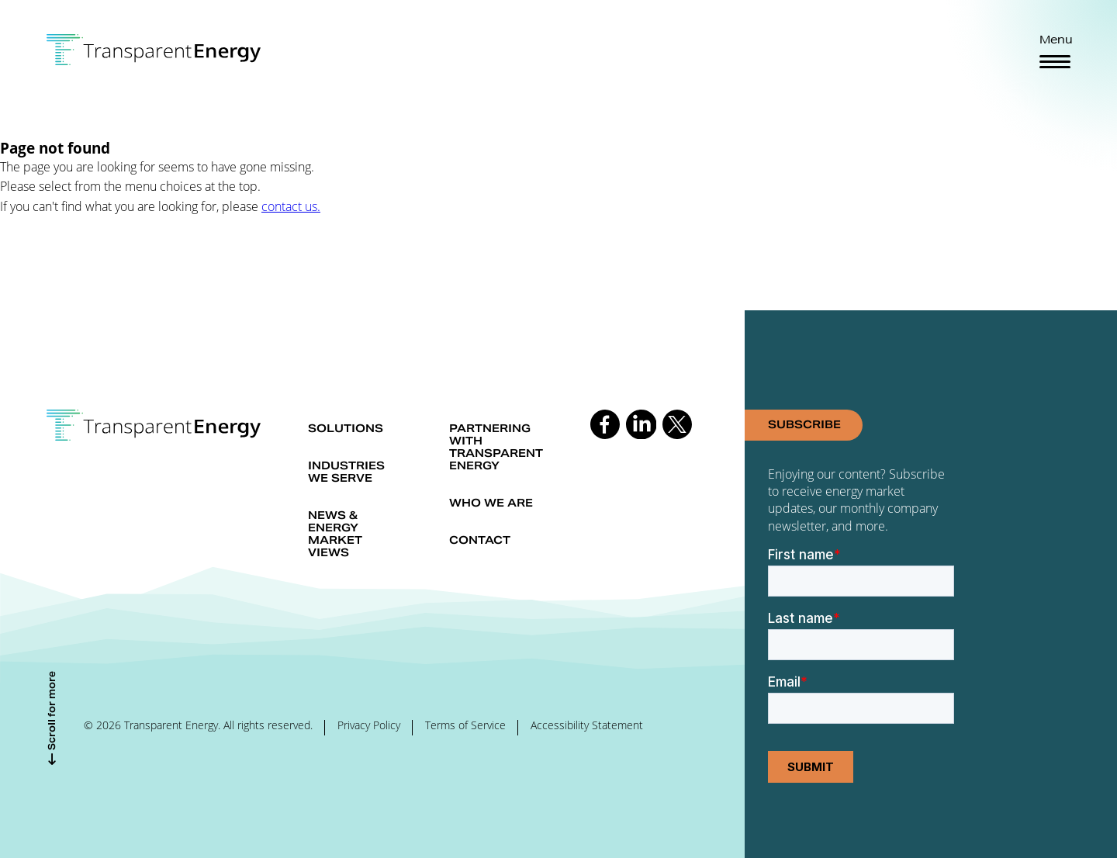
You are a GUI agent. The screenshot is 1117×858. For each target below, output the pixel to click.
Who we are (491, 503)
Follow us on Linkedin (640, 424)
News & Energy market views (335, 533)
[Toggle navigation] (1054, 62)
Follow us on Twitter (677, 424)
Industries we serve (346, 471)
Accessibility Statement (587, 725)
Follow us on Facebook (605, 424)
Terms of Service (465, 725)
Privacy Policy (368, 725)
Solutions (345, 428)
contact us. (290, 206)
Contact (479, 540)
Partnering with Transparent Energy (496, 446)
